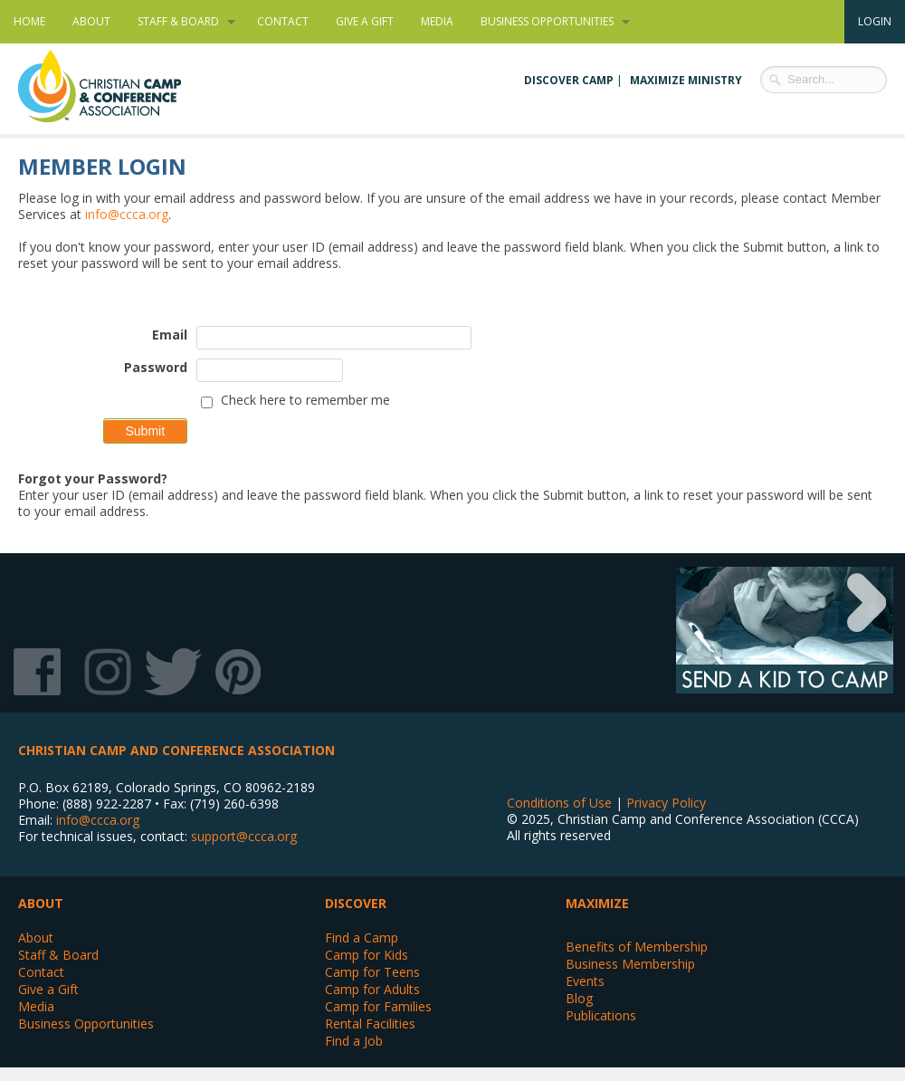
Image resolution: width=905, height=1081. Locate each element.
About (91, 21)
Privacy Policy (666, 802)
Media (437, 21)
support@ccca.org (244, 836)
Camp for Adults (372, 989)
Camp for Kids (366, 954)
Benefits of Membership (637, 946)
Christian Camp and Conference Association (117, 86)
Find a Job (354, 1040)
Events (585, 981)
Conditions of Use (559, 802)
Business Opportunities (548, 22)
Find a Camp (361, 937)
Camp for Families (378, 1006)
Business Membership (630, 963)
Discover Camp (569, 80)
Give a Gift (365, 21)
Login (874, 21)
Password (155, 367)
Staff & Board (179, 22)
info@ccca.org (126, 214)
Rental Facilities (370, 1023)
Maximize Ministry (686, 80)
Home (29, 21)
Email (169, 334)
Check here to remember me (305, 399)
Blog (579, 998)
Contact (283, 21)
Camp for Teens (372, 972)
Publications (601, 1015)
